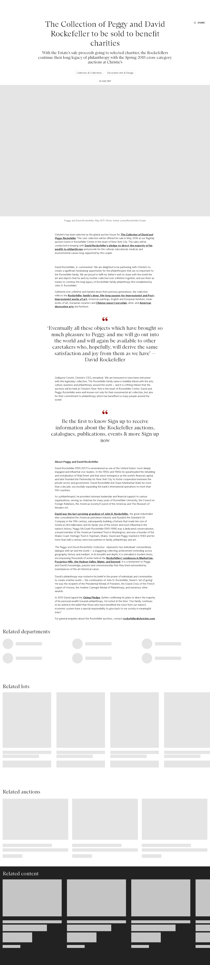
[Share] (199, 22)
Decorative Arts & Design (120, 72)
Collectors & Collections (89, 72)
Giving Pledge (91, 597)
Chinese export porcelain (111, 302)
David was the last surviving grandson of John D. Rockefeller (91, 513)
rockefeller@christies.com (139, 618)
